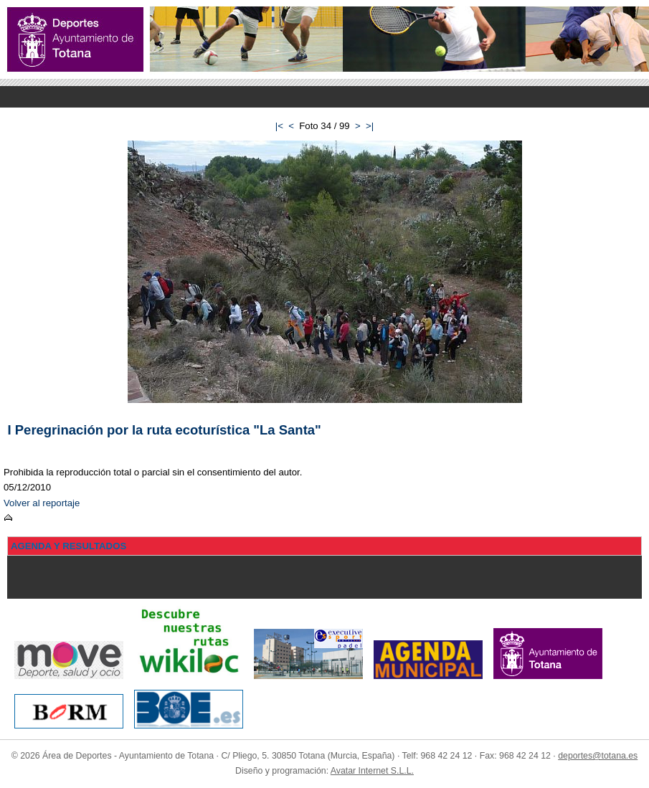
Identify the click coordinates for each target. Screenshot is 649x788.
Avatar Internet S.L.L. (372, 771)
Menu (324, 97)
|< (279, 125)
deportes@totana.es (598, 756)
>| (370, 125)
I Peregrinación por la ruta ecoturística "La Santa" (164, 429)
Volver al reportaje (42, 503)
